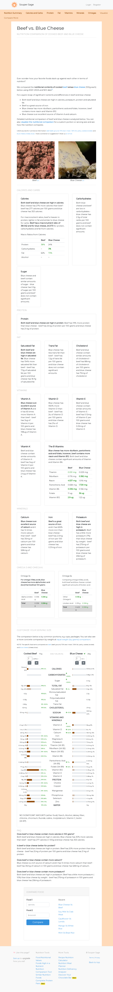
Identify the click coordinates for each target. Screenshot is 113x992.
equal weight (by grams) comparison (73, 639)
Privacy (97, 958)
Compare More (11, 18)
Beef (34, 180)
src (38, 180)
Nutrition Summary (13, 13)
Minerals (80, 13)
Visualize (104, 13)
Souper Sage (22, 5)
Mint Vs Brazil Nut (66, 933)
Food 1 (29, 900)
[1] (52, 89)
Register (97, 5)
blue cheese (79, 87)
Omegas (92, 13)
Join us (16, 958)
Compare (38, 922)
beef (65, 87)
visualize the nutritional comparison (37, 122)
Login (88, 5)
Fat (59, 13)
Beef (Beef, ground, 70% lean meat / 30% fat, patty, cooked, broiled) (69, 131)
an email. (69, 134)
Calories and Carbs (34, 13)
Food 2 (29, 910)
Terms (91, 958)
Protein (50, 13)
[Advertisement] (56, 58)
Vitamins (68, 13)
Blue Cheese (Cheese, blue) (26, 134)
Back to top (94, 962)
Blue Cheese (76, 180)
